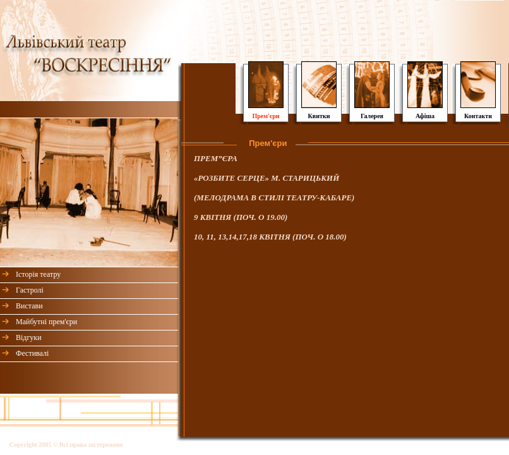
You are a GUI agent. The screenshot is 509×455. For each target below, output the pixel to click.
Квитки (319, 115)
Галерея (372, 115)
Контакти (478, 115)
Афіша (425, 115)
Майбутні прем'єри (46, 321)
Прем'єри (265, 115)
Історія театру (38, 274)
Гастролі (30, 290)
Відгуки (29, 337)
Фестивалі (32, 353)
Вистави (29, 305)
